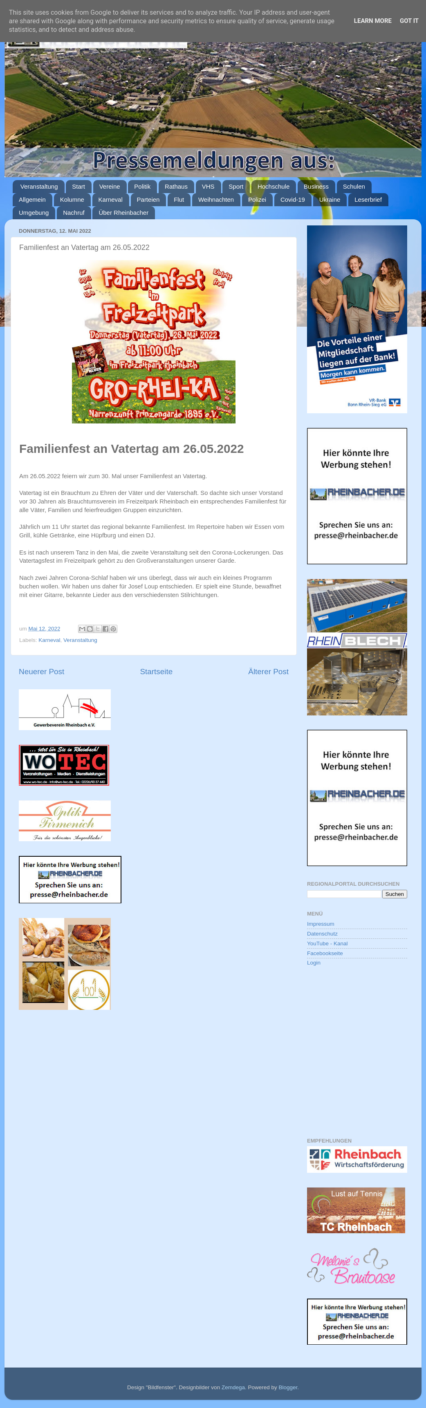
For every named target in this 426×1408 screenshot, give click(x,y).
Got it (409, 21)
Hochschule (273, 186)
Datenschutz (322, 934)
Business (316, 186)
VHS (208, 186)
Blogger (287, 1387)
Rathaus (176, 186)
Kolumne (72, 199)
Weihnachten (216, 199)
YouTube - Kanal (327, 943)
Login (314, 963)
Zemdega (233, 1387)
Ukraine (330, 199)
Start (78, 186)
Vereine (109, 186)
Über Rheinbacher (123, 212)
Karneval (111, 199)
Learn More (373, 21)
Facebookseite (325, 953)
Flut (179, 199)
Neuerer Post (41, 671)
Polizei (257, 199)
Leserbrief (368, 199)
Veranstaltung (39, 186)
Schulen (354, 186)
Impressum (320, 924)
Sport (236, 186)
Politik (142, 186)
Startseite (156, 671)
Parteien (148, 199)
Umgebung (34, 212)
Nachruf (74, 212)
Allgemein (32, 199)
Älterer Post (268, 671)
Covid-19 (292, 199)
